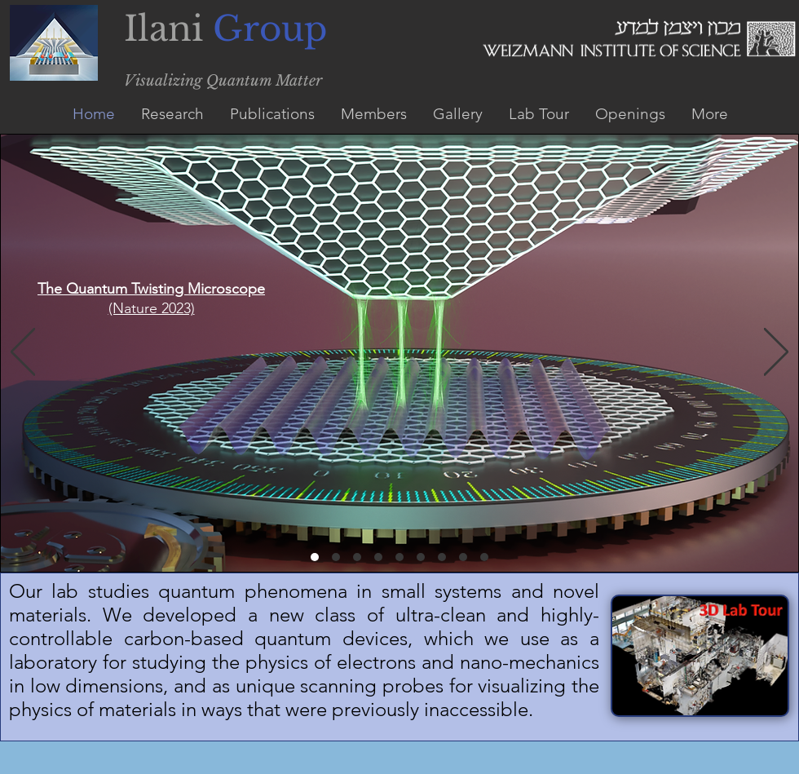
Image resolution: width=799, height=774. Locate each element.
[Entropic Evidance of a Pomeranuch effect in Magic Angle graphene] (378, 557)
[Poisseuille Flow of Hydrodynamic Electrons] (421, 557)
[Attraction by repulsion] (484, 557)
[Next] (776, 353)
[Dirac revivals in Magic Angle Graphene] (399, 557)
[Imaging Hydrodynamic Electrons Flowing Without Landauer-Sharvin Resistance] (357, 557)
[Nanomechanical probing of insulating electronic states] (463, 557)
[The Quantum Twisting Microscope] (315, 557)
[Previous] (23, 353)
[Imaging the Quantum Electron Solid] (442, 557)
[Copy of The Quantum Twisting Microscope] (336, 557)
